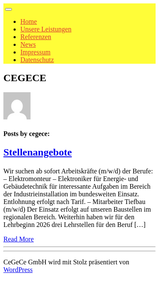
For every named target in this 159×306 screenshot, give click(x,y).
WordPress (18, 269)
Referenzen (35, 36)
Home (28, 21)
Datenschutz (37, 59)
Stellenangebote (37, 152)
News (28, 44)
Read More (18, 239)
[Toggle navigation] (8, 9)
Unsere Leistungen (45, 29)
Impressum (35, 52)
